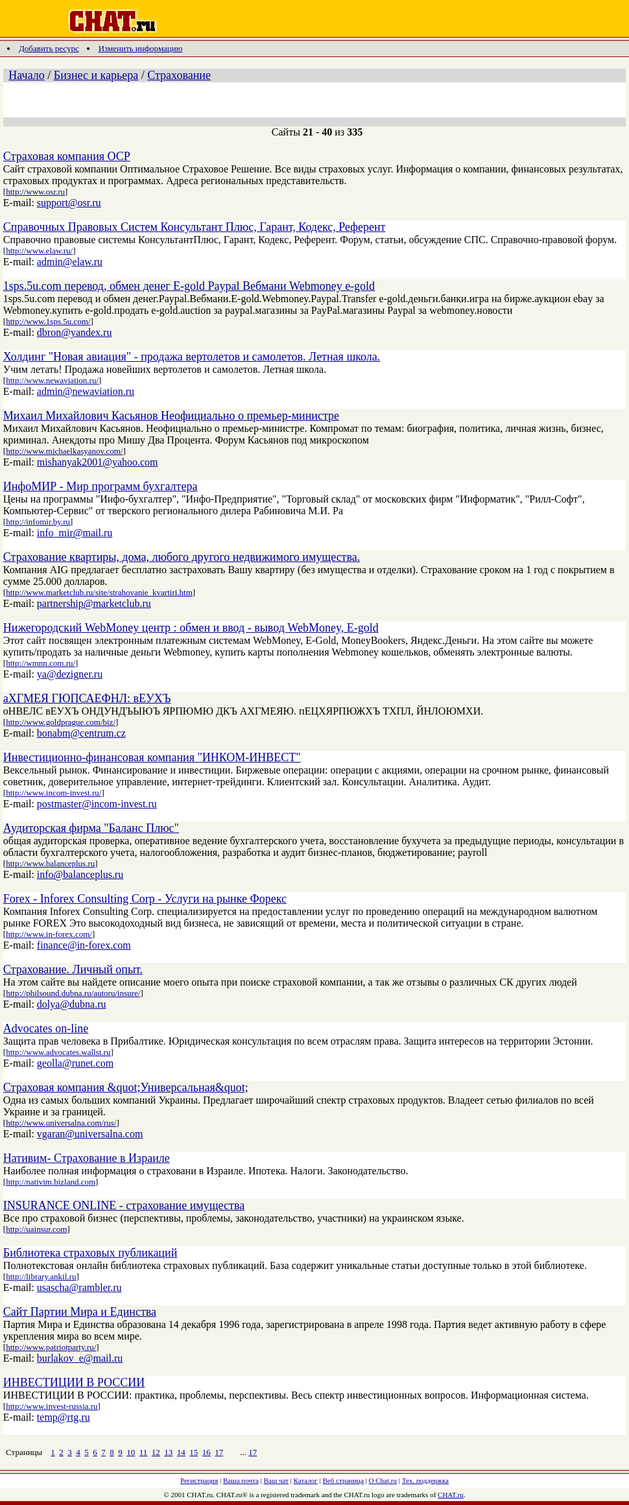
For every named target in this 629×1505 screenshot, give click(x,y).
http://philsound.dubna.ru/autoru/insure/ (73, 993)
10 (130, 1452)
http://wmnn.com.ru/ (40, 663)
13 (168, 1452)
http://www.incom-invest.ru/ (53, 793)
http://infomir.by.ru (38, 522)
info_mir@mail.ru (75, 532)
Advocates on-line (45, 1028)
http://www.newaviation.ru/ (52, 380)
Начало (26, 75)
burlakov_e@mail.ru (80, 1358)
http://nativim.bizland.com (50, 1182)
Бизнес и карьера (96, 75)
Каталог (306, 1480)
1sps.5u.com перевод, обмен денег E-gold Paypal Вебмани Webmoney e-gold (189, 285)
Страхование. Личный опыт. (73, 969)
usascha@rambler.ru (79, 1287)
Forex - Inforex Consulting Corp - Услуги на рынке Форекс (145, 898)
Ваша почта (241, 1480)
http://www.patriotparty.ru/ (51, 1347)
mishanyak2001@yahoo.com (97, 462)
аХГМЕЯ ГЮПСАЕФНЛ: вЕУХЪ (87, 698)
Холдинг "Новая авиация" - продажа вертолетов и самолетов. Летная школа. (191, 356)
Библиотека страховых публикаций (90, 1252)
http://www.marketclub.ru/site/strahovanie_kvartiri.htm (99, 592)
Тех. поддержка (425, 1480)
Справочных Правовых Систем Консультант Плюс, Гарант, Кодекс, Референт (194, 226)
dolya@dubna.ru (71, 1004)
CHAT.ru (451, 1495)
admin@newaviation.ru (85, 391)
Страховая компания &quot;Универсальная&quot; (125, 1087)
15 (193, 1452)
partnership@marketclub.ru (94, 603)
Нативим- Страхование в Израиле (86, 1158)
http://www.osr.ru (35, 191)
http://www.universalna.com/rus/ (61, 1123)
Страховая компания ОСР (66, 156)
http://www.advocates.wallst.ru (58, 1052)
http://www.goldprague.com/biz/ (60, 722)
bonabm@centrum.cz (81, 733)
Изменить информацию (141, 48)
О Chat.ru (383, 1480)
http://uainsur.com (36, 1229)
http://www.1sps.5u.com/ (48, 321)
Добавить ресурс (49, 48)
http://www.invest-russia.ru (51, 1406)
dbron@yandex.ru (74, 332)
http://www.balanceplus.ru (50, 863)
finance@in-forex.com (84, 945)
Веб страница (343, 1480)
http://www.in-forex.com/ (49, 934)
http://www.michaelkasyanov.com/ (64, 451)
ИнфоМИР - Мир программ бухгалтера (100, 486)
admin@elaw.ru (69, 261)
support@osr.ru (69, 202)
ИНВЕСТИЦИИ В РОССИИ (74, 1382)
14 (181, 1452)
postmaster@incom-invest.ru (97, 803)
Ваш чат (276, 1480)
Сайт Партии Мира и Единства (79, 1311)
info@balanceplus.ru (80, 874)
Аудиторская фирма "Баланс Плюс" (91, 828)
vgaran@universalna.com (90, 1133)
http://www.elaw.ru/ (39, 250)
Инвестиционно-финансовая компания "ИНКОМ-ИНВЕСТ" (152, 757)
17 (219, 1452)
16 (206, 1452)
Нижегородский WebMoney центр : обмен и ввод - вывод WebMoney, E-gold (191, 627)
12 (156, 1452)
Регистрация (199, 1480)
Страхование (179, 75)
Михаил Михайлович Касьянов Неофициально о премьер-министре (171, 415)
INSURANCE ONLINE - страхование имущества (123, 1205)
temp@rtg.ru (63, 1417)
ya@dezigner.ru (69, 674)
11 (143, 1452)
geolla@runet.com (75, 1063)
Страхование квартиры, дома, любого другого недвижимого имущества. (181, 557)
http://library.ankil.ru (41, 1276)
